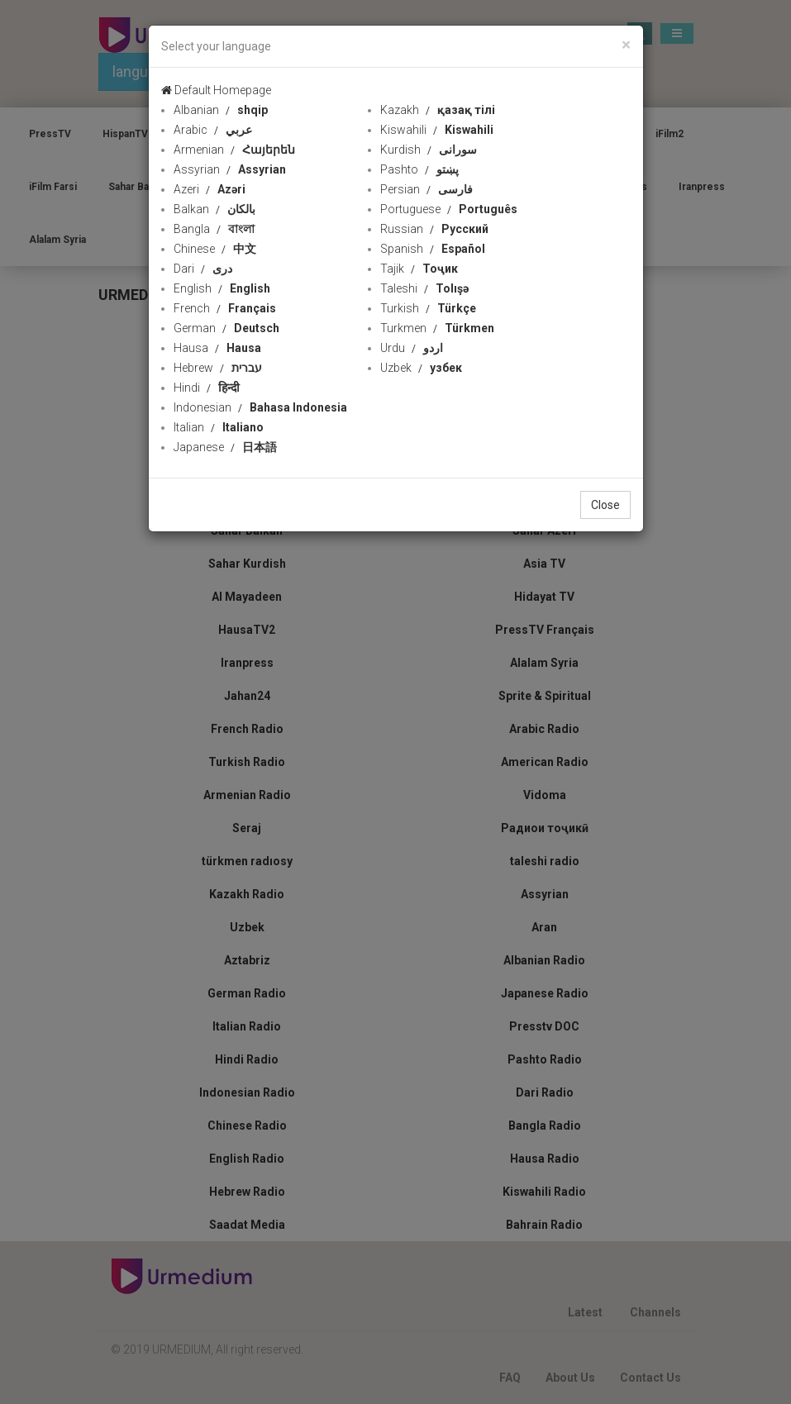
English (222, 288)
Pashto (419, 169)
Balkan (214, 209)
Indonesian (260, 407)
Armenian (234, 149)
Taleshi (424, 288)
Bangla (214, 229)
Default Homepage (216, 90)
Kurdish (428, 149)
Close (605, 505)
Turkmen (437, 328)
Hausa (217, 348)
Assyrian (230, 169)
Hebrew (218, 367)
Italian (219, 427)
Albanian (221, 110)
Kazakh (437, 110)
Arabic (213, 129)
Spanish (432, 248)
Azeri (209, 189)
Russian (434, 229)
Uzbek (421, 367)
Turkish (428, 308)
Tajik (419, 268)
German (226, 328)
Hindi (207, 387)
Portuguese (448, 209)
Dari (203, 268)
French (225, 308)
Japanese (225, 447)
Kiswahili (436, 129)
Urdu (411, 348)
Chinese (215, 248)
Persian (426, 189)
